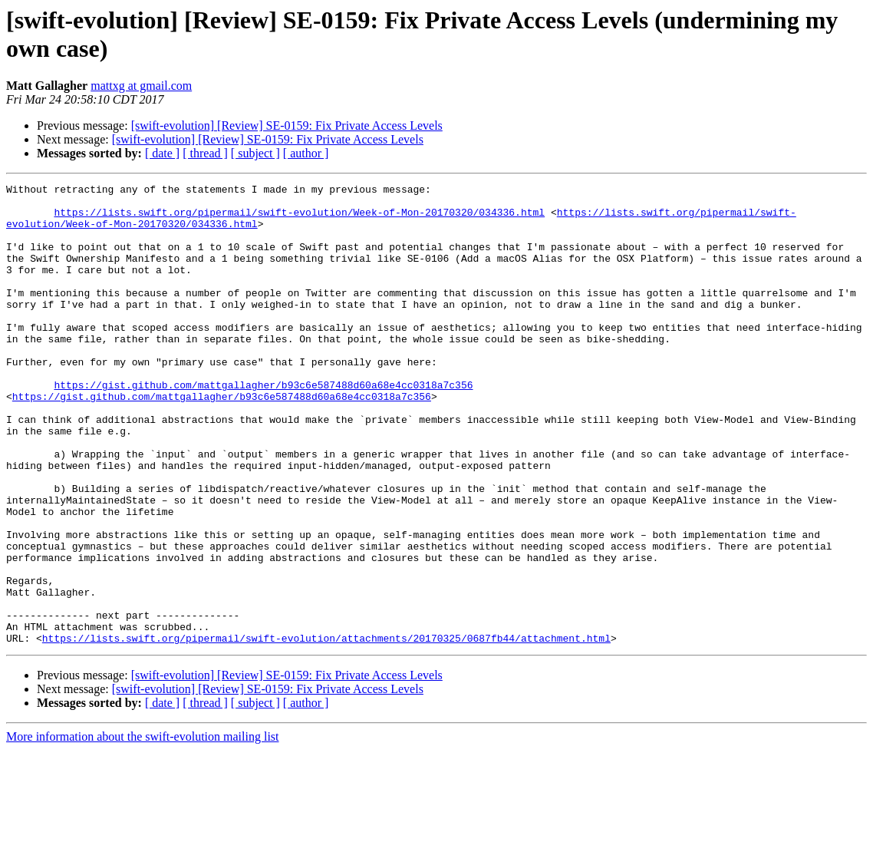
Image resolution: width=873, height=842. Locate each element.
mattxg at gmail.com (141, 85)
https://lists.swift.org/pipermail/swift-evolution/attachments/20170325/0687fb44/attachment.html (326, 730)
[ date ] (162, 153)
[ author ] (306, 153)
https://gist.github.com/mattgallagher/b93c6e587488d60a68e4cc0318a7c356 (263, 426)
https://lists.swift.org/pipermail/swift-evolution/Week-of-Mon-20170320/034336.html (299, 219)
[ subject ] (255, 153)
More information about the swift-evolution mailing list (142, 828)
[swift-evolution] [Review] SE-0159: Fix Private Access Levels (287, 125)
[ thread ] (205, 153)
